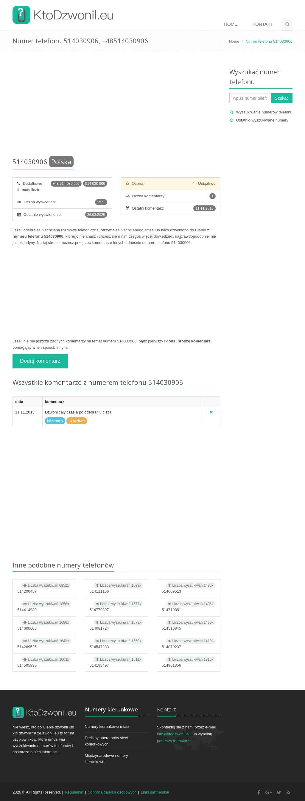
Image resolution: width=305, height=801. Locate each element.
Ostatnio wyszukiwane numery (262, 120)
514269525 (44, 643)
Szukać (282, 98)
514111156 (117, 588)
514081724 (117, 625)
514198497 (117, 662)
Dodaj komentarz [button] (40, 361)
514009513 (189, 588)
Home (230, 24)
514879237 (189, 643)
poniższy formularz (173, 741)
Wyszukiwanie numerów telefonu (264, 112)
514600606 (44, 625)
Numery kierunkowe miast (107, 726)
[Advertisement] (116, 106)
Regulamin (74, 792)
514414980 (44, 606)
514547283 (117, 643)
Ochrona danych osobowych (112, 792)
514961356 (189, 662)
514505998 (44, 662)
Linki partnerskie (155, 792)
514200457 (44, 588)
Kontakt (262, 24)
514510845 (189, 625)
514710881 (189, 606)
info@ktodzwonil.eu (174, 734)
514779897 (117, 606)
